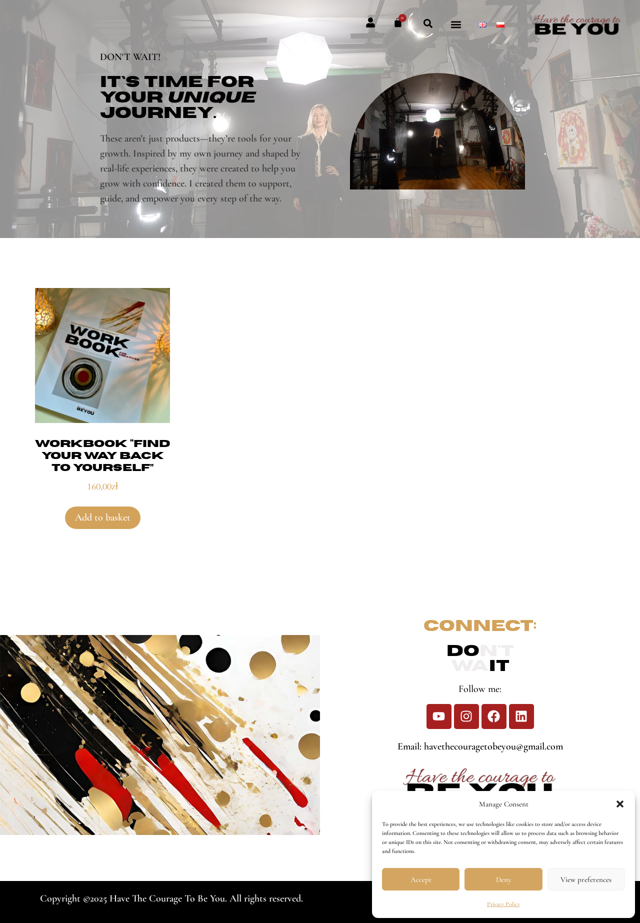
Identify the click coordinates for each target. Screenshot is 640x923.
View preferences (586, 879)
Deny (503, 879)
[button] (620, 804)
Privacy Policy (503, 904)
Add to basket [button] (102, 518)
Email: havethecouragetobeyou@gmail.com (480, 746)
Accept (421, 879)
